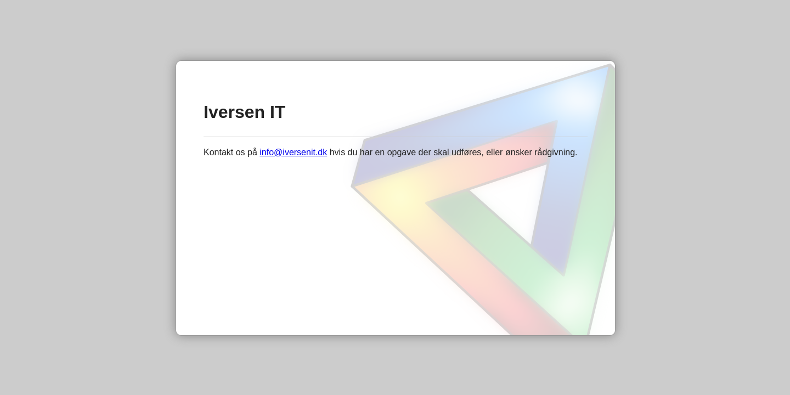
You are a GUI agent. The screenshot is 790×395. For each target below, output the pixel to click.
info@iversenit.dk (293, 152)
